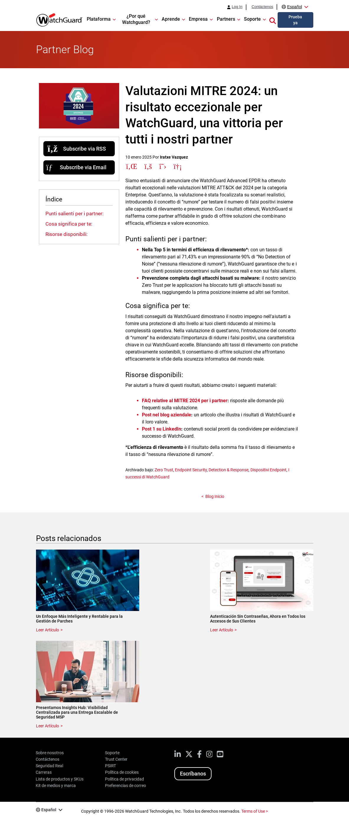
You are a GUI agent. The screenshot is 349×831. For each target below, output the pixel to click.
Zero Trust (164, 469)
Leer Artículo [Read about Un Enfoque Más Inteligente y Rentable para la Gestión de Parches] (47, 630)
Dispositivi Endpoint (268, 469)
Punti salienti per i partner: (74, 213)
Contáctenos (262, 7)
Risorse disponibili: (66, 234)
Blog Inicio (214, 496)
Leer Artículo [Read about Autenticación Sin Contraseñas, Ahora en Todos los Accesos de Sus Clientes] (221, 630)
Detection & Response (228, 469)
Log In (237, 7)
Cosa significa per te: (68, 224)
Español (294, 6)
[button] (272, 19)
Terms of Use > (254, 811)
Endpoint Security (191, 469)
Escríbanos (193, 773)
